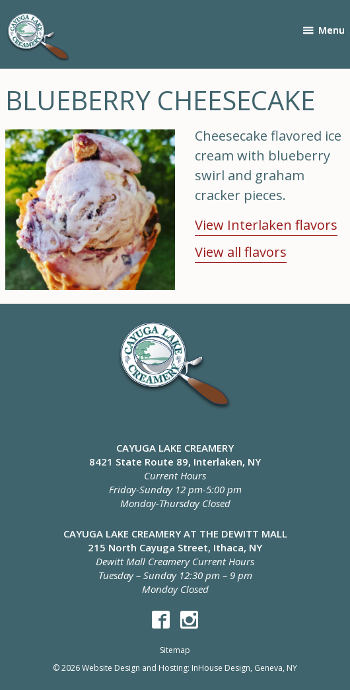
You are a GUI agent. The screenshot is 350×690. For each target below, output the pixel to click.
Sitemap (175, 650)
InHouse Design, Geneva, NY (244, 667)
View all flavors (241, 252)
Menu (331, 29)
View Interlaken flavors (266, 225)
